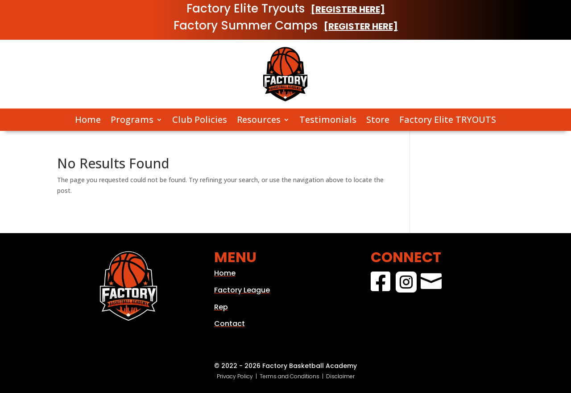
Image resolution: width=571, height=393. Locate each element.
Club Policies (199, 119)
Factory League (242, 290)
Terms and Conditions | (293, 376)
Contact (229, 323)
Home (88, 119)
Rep (221, 307)
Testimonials (327, 119)
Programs (132, 119)
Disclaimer (340, 376)
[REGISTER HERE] (348, 9)
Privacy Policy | (238, 376)
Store (377, 119)
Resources (259, 119)
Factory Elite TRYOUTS (447, 119)
